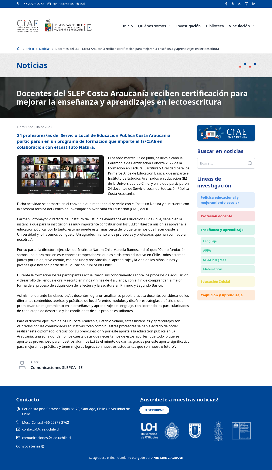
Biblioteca (215, 25)
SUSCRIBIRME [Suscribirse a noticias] (154, 410)
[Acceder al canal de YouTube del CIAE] (239, 4)
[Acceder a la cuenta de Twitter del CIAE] (233, 4)
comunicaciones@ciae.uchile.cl (46, 437)
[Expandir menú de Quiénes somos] (169, 26)
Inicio (128, 25)
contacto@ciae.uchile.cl (40, 429)
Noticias (44, 49)
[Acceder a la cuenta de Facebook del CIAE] (226, 4)
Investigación (188, 25)
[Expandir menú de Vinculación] (253, 26)
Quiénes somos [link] (152, 25)
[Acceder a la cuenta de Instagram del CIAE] (246, 4)
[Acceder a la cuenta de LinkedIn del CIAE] (253, 4)
